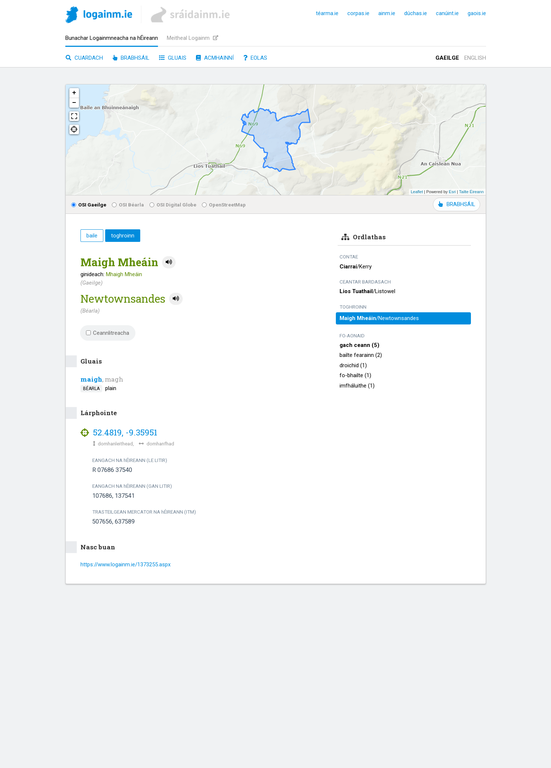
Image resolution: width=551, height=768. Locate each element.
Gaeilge (447, 58)
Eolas (255, 58)
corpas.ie (358, 13)
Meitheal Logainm (192, 38)
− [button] (74, 102)
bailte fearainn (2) (361, 355)
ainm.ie (386, 13)
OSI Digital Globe (172, 205)
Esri (452, 192)
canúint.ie (447, 13)
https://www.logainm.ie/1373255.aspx (125, 564)
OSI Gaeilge (88, 205)
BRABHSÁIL (456, 204)
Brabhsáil (131, 58)
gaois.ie (477, 13)
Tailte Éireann (471, 192)
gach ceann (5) (359, 345)
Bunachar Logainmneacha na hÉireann (111, 38)
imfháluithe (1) (357, 385)
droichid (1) (353, 365)
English (475, 58)
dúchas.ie (415, 13)
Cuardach (84, 58)
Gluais (172, 58)
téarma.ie (327, 13)
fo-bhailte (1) (355, 375)
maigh (91, 379)
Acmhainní (215, 58)
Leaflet (417, 192)
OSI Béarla (128, 205)
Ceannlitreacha (108, 333)
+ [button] (74, 92)
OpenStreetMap (224, 205)
